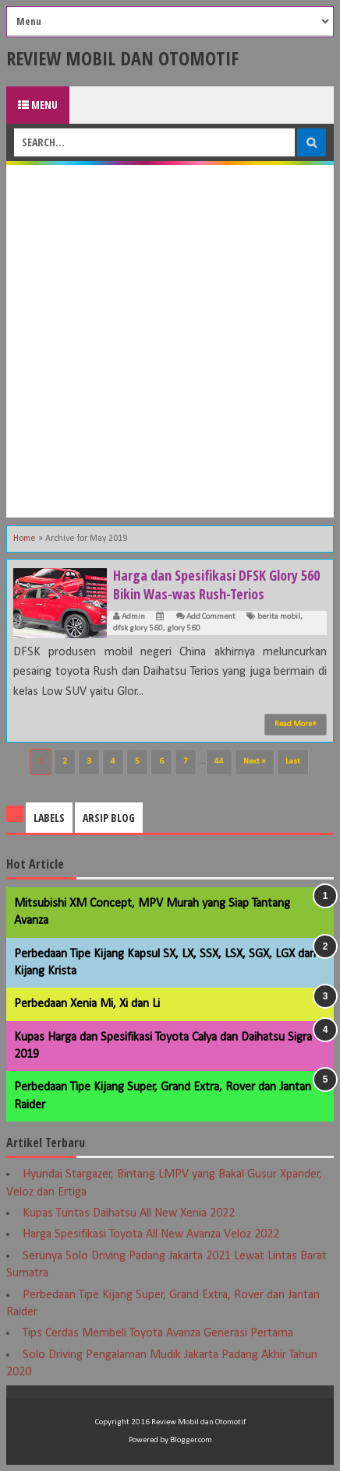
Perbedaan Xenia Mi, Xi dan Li (87, 1004)
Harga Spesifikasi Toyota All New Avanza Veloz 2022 (151, 1234)
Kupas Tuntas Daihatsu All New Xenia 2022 (129, 1213)
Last (292, 761)
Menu (38, 104)
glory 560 (183, 628)
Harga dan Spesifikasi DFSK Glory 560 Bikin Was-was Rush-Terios (216, 584)
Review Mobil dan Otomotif (122, 58)
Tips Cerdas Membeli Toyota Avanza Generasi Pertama (158, 1333)
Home (24, 538)
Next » (254, 761)
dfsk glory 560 (138, 628)
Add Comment (211, 617)
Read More (295, 723)
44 (219, 761)
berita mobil (278, 617)
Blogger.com (191, 1440)
